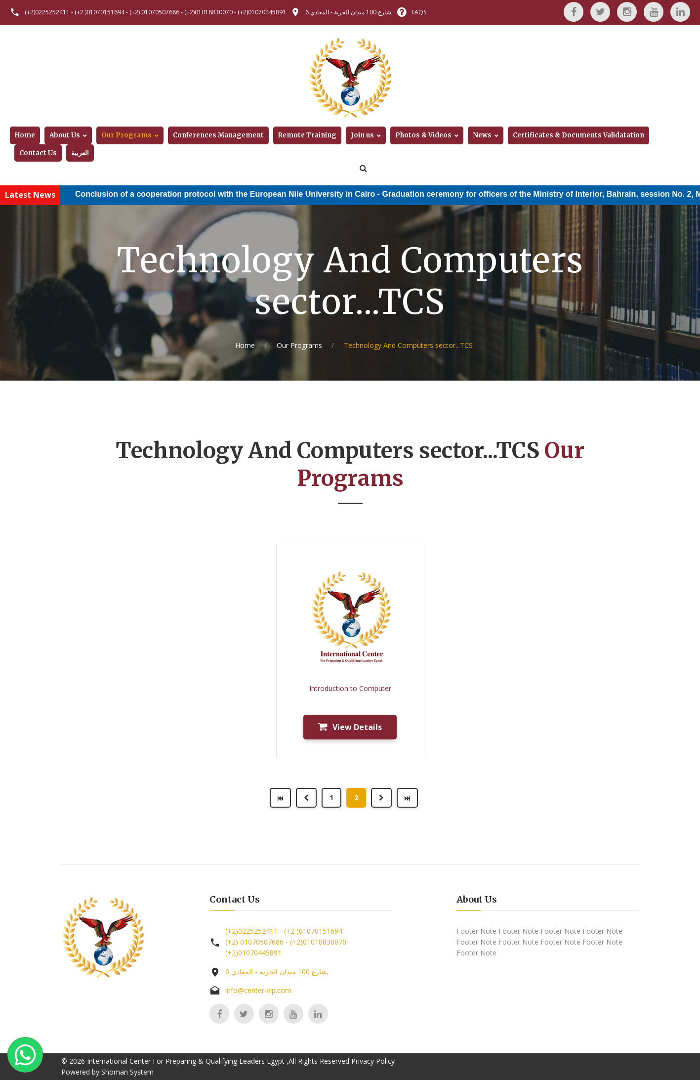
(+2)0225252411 (47, 12)
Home (25, 135)
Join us (362, 135)
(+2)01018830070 (208, 12)
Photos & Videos (423, 135)
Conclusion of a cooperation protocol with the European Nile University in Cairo (235, 194)
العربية (80, 153)
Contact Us (38, 153)
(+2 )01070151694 (99, 12)
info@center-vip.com (258, 990)
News (482, 135)
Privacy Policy (373, 1061)
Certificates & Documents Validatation (578, 135)
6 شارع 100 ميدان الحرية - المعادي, (349, 12)
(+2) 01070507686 (154, 12)
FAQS (419, 12)
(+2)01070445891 (262, 12)
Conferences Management (218, 135)
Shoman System (127, 1072)
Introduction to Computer (350, 688)
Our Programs (126, 135)
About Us (64, 135)
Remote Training (307, 135)
